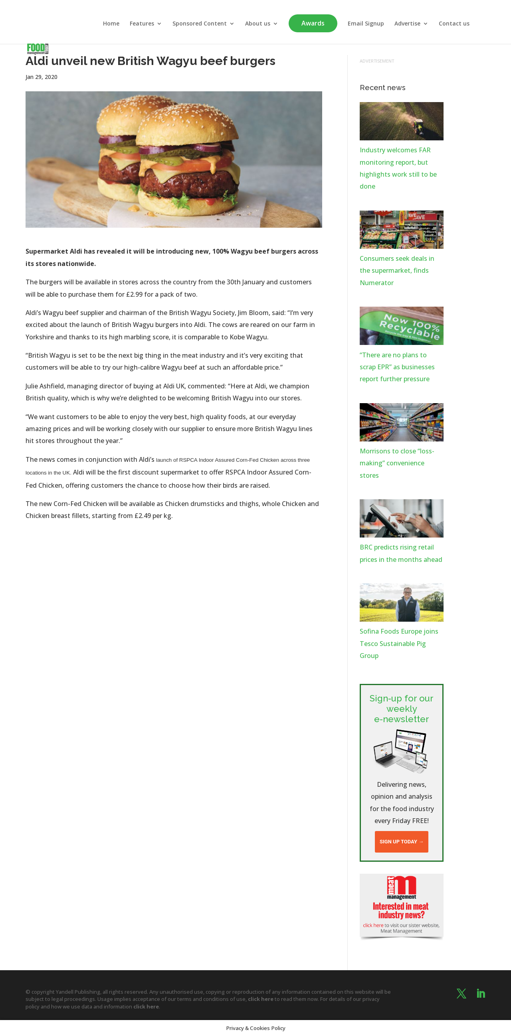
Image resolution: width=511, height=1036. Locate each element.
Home (111, 24)
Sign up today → (402, 842)
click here (260, 999)
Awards (313, 23)
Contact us (454, 24)
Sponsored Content (199, 24)
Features (142, 24)
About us (257, 24)
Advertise (407, 24)
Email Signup (366, 24)
